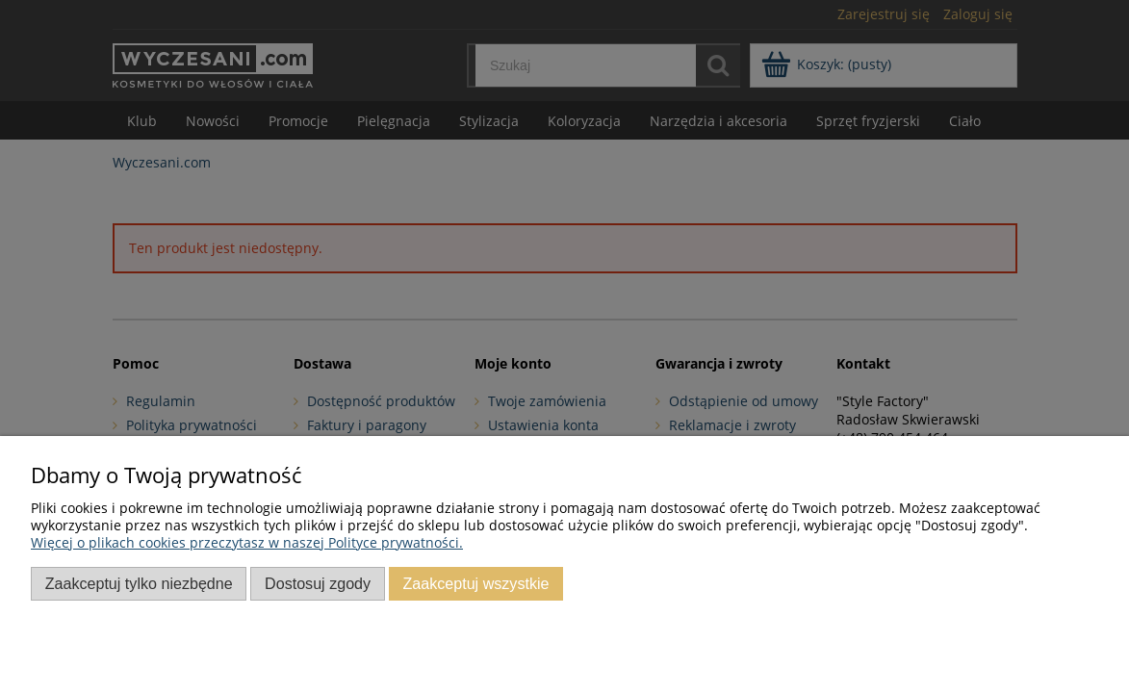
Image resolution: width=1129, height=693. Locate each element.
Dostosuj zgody (318, 583)
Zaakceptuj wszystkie (475, 583)
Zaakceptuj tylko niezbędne (139, 583)
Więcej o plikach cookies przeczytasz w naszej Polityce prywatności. (247, 542)
